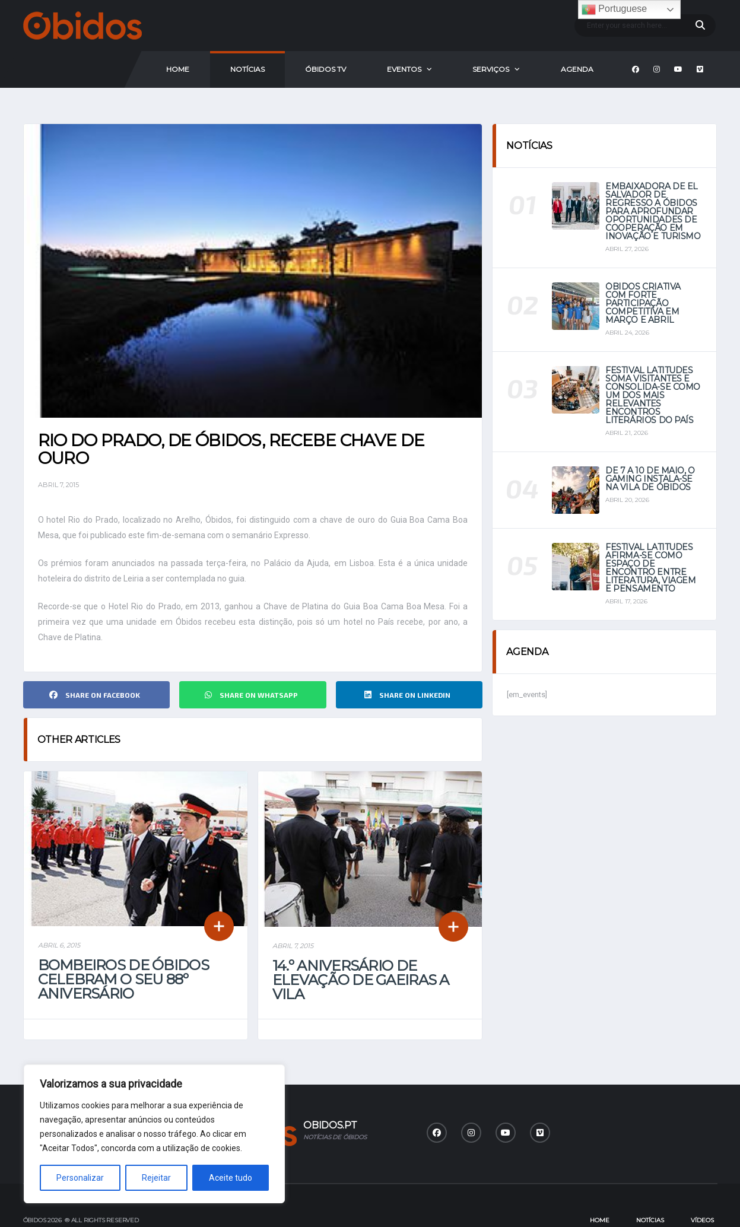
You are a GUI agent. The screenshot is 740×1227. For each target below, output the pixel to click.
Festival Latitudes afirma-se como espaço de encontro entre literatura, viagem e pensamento (650, 568)
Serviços (490, 69)
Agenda (577, 69)
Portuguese (614, 9)
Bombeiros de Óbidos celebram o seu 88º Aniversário (123, 949)
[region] (154, 1133)
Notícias (247, 69)
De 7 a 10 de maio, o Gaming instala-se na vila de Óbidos (650, 478)
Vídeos (702, 1190)
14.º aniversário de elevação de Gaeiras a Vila (360, 950)
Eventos (404, 69)
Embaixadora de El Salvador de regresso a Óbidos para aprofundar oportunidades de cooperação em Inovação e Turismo (652, 211)
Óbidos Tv (325, 69)
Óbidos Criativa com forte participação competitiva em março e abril (643, 303)
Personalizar (80, 1178)
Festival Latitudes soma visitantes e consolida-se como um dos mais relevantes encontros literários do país (652, 395)
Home (177, 69)
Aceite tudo (230, 1178)
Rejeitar (156, 1178)
